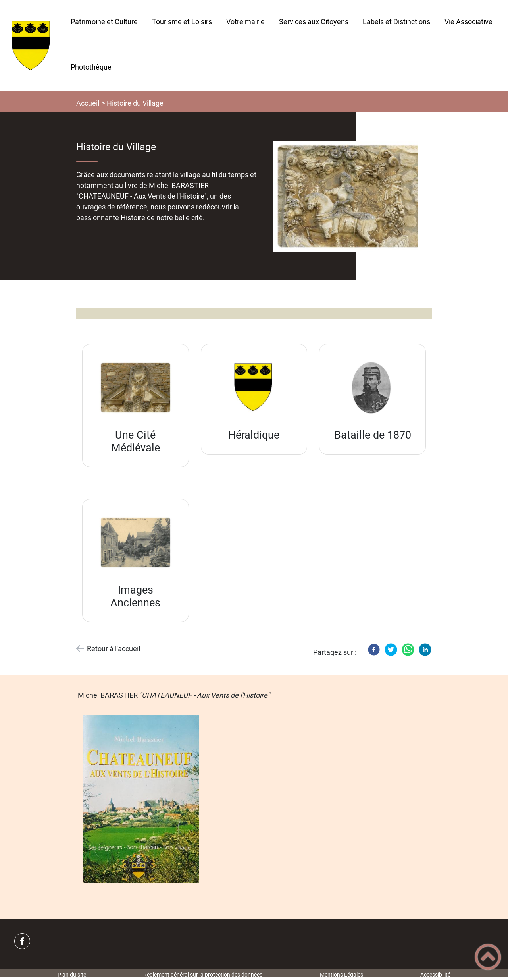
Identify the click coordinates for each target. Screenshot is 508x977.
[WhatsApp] (408, 649)
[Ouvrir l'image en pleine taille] (349, 196)
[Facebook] (374, 650)
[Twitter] (391, 649)
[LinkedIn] (425, 649)
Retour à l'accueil (113, 648)
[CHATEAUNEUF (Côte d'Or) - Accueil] (31, 45)
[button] (488, 957)
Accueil (87, 103)
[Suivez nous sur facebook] (22, 941)
